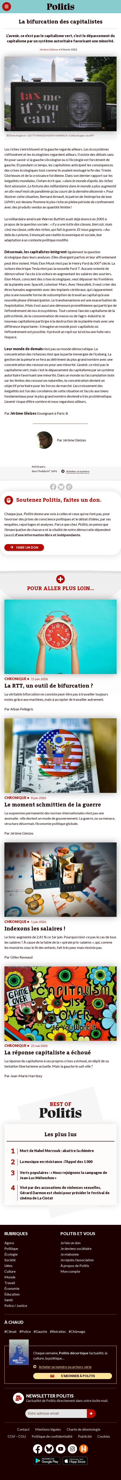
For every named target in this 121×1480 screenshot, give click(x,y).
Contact (23, 1429)
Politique (11, 1248)
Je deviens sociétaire (76, 1248)
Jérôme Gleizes (49, 49)
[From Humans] (83, 1449)
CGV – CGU (17, 1436)
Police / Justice (15, 1305)
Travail (9, 1283)
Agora (9, 1243)
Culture (10, 1271)
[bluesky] (49, 1449)
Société (10, 1260)
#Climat (10, 1331)
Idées (8, 1265)
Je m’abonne (69, 1254)
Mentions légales (48, 1429)
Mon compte (70, 1271)
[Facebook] (37, 1449)
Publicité (85, 1436)
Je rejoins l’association (77, 1260)
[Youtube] (61, 1449)
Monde (9, 1277)
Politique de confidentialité (52, 1436)
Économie (11, 1288)
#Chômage (77, 1331)
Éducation (12, 1294)
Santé (8, 1300)
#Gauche (40, 1331)
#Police (25, 1331)
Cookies (103, 1436)
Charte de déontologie (83, 1429)
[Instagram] (72, 1449)
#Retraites (58, 1331)
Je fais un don (70, 1243)
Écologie (11, 1254)
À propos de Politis (74, 1265)
